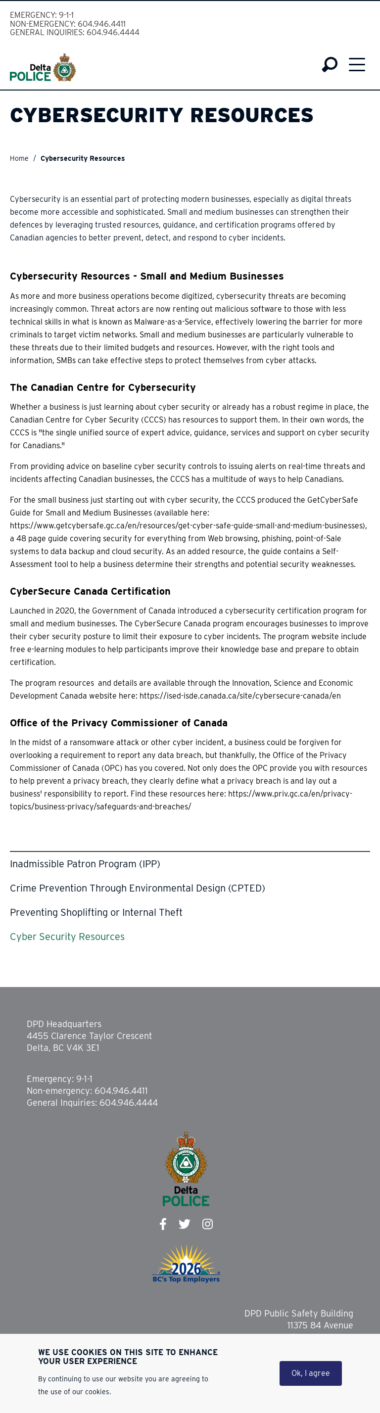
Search (330, 65)
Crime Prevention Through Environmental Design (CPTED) (137, 888)
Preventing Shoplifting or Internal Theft (96, 912)
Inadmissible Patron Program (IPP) (85, 864)
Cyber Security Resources (67, 936)
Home (19, 158)
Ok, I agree (310, 1378)
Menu (357, 64)
